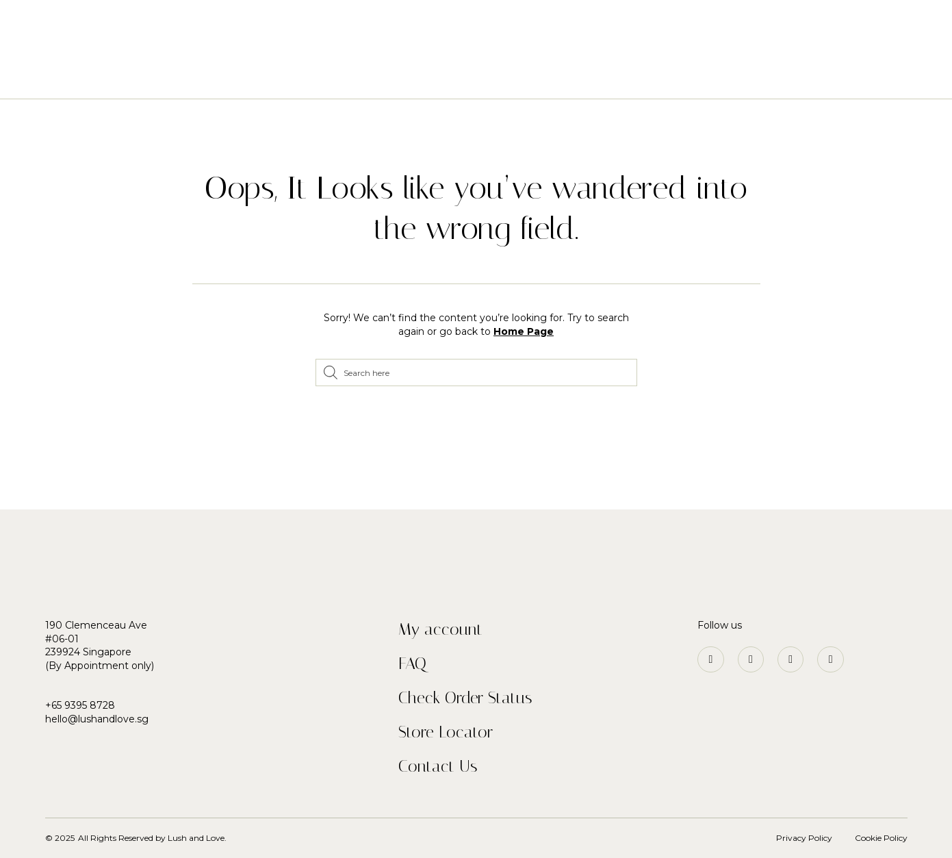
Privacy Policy (804, 838)
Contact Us (437, 766)
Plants (437, 77)
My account (440, 629)
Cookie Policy (881, 838)
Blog (635, 77)
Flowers (373, 77)
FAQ (412, 663)
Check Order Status (465, 697)
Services (499, 77)
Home (315, 77)
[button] (40, 27)
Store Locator (445, 732)
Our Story (571, 77)
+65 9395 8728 (80, 705)
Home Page (523, 331)
